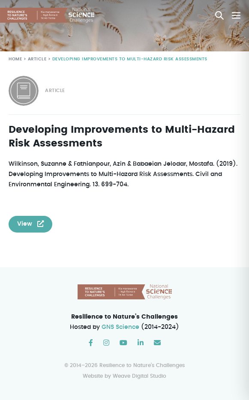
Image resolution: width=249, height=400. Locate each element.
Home (15, 59)
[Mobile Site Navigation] (236, 15)
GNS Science (121, 327)
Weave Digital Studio (139, 376)
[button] (219, 15)
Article (36, 59)
